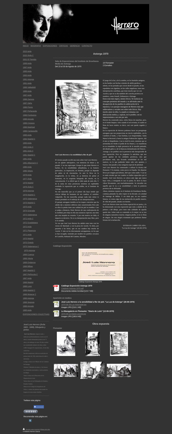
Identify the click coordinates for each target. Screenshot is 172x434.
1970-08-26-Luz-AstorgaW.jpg (73, 305)
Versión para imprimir (31, 429)
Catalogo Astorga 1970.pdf (72, 288)
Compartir (38, 407)
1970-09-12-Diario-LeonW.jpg (73, 314)
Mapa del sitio (45, 429)
